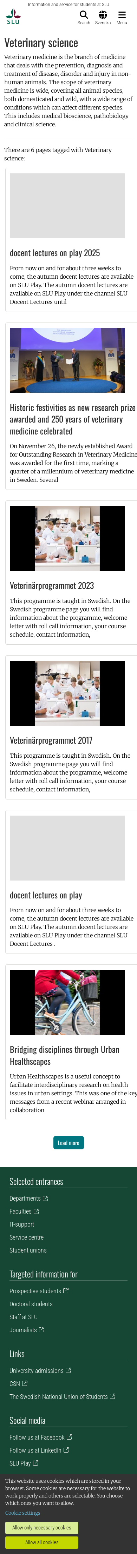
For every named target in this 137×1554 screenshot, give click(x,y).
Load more (68, 1142)
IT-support (21, 1224)
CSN (14, 1383)
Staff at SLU (23, 1317)
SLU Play (20, 1463)
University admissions (36, 1370)
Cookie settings (22, 1513)
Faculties (20, 1211)
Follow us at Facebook (37, 1437)
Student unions (28, 1250)
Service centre (26, 1237)
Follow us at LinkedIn (35, 1450)
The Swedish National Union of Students (58, 1396)
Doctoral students (31, 1304)
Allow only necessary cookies (41, 1528)
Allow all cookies (42, 1542)
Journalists (23, 1330)
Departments (25, 1198)
